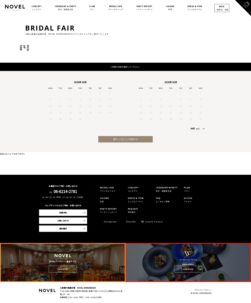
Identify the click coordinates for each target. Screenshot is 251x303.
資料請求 (63, 228)
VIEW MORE (62, 269)
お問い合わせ (63, 220)
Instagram (110, 221)
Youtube (131, 221)
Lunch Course (154, 221)
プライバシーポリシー (203, 290)
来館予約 (63, 212)
